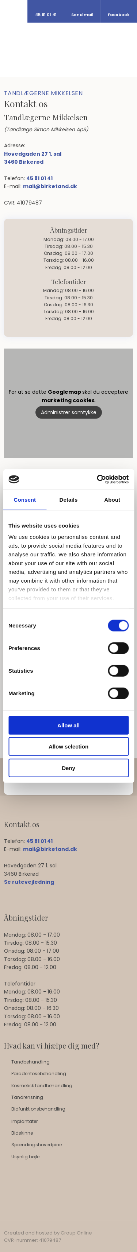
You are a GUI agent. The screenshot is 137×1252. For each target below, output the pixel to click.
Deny (68, 768)
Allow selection (68, 746)
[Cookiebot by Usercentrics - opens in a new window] (97, 479)
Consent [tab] (25, 499)
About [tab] (112, 499)
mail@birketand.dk (50, 186)
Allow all (68, 725)
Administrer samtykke (68, 412)
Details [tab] (69, 499)
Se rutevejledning (29, 882)
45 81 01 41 (39, 178)
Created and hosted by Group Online (48, 1232)
